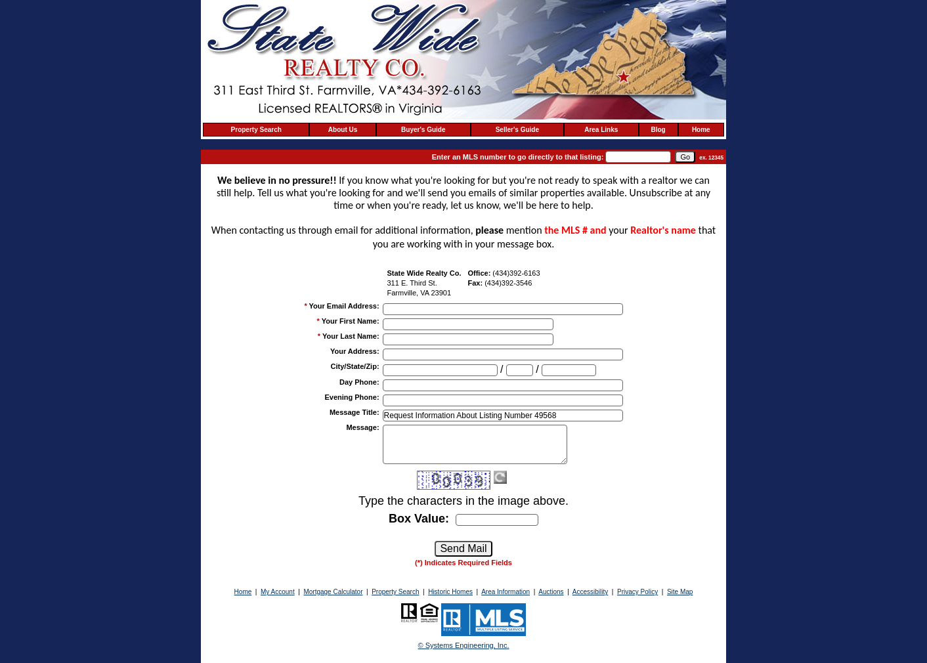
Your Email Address (344, 306)
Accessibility (590, 591)
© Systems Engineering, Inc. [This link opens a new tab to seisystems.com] (463, 645)
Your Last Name (350, 336)
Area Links (601, 129)
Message (362, 427)
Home (701, 129)
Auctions (550, 591)
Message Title (354, 412)
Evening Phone (351, 397)
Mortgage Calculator (332, 591)
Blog (658, 129)
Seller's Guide (517, 129)
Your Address (354, 351)
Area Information (505, 591)
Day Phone (359, 382)
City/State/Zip (355, 366)
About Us (342, 129)
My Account (278, 591)
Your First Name (350, 321)
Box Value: (419, 518)
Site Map (680, 591)
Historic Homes (450, 591)
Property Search (256, 129)
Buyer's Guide (423, 129)
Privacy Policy (637, 591)
